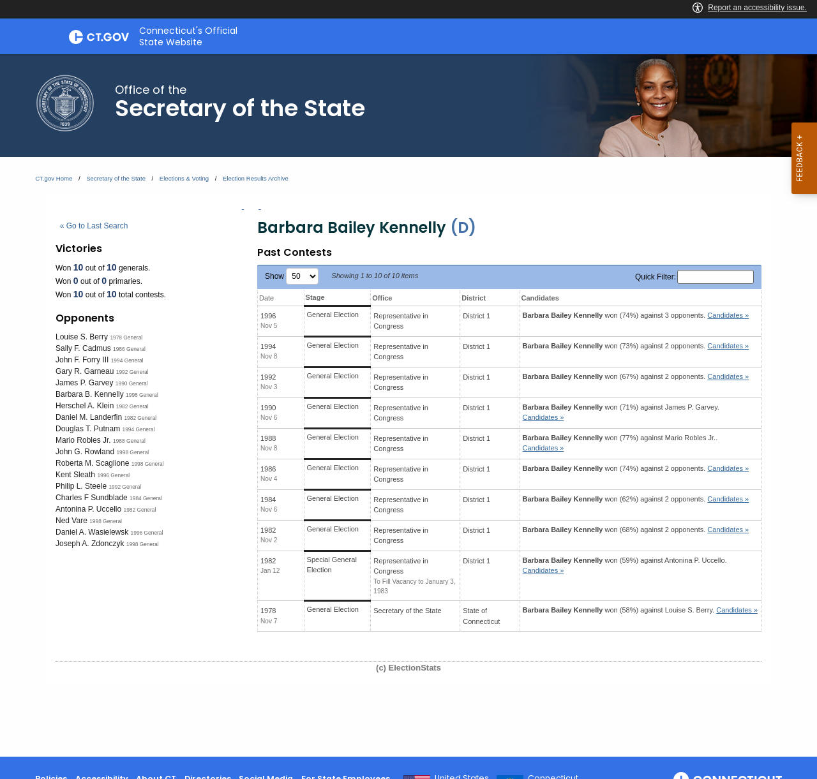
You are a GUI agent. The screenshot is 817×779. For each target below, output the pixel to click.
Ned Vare (71, 520)
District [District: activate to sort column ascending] (473, 298)
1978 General (126, 337)
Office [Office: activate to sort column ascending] (382, 298)
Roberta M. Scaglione (92, 463)
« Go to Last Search (94, 225)
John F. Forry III (82, 359)
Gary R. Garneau (85, 371)
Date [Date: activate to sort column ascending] (266, 298)
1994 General (127, 360)
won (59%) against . (625, 565)
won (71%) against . (621, 412)
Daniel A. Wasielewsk (92, 532)
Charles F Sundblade (92, 497)
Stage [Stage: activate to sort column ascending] (315, 297)
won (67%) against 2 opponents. (636, 376)
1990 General (132, 383)
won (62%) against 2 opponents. (636, 499)
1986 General (129, 349)
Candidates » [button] (728, 315)
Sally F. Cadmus (83, 348)
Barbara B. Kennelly (90, 394)
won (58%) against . (640, 610)
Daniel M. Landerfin (89, 417)
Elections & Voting (184, 178)
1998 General (142, 395)
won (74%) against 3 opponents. (636, 315)
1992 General (132, 372)
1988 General (129, 441)
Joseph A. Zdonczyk (90, 543)
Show (292, 276)
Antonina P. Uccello (88, 509)
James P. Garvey (84, 382)
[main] (408, 405)
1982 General (132, 406)
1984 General (146, 498)
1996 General (113, 475)
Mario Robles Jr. (83, 440)
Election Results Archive (256, 178)
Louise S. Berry (82, 336)
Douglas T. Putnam (88, 428)
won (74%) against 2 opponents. (636, 468)
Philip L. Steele (81, 486)
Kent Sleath (75, 474)
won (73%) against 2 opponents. (636, 346)
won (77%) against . (620, 443)
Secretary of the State (116, 178)
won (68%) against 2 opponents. (636, 529)
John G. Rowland (85, 451)
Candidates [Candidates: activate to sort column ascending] (540, 298)
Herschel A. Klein (85, 405)
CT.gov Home (53, 178)
